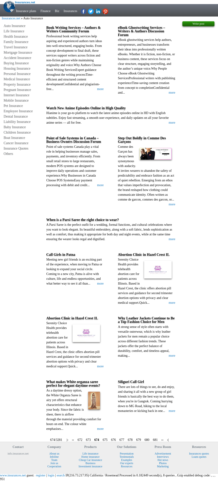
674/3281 (56, 440)
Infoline (54, 456)
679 (138, 440)
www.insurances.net (13, 475)
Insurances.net (11, 18)
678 (130, 440)
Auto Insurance (14, 26)
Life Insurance (14, 31)
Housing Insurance (17, 68)
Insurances (70, 11)
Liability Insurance (17, 122)
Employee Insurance (18, 111)
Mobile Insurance (16, 100)
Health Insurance (16, 36)
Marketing (163, 466)
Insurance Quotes (16, 148)
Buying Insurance (16, 63)
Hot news (162, 459)
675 (105, 440)
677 (122, 440)
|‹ (67, 440)
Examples (126, 459)
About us (54, 453)
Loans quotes (199, 456)
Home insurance (90, 456)
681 (155, 440)
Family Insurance (16, 42)
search (61, 475)
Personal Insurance (17, 74)
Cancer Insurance (16, 143)
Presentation (126, 453)
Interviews (163, 456)
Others (8, 154)
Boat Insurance (14, 138)
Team (54, 459)
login (51, 475)
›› (162, 440)
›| (168, 440)
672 (80, 440)
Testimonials (127, 456)
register (40, 475)
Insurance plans (26, 11)
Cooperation (54, 466)
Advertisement (163, 453)
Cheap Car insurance (90, 459)
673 (88, 440)
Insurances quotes (199, 453)
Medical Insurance (17, 79)
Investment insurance (90, 466)
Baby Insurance (15, 127)
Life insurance (90, 453)
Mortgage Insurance (18, 52)
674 (96, 440)
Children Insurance (17, 132)
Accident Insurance (17, 58)
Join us (54, 463)
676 (113, 440)
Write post (198, 23)
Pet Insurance (13, 106)
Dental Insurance (16, 116)
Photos (163, 463)
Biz (57, 11)
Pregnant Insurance (17, 90)
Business (90, 463)
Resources (126, 466)
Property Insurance (17, 84)
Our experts (126, 463)
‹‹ (73, 440)
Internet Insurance (16, 95)
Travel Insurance (15, 47)
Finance (45, 11)
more (100, 89)
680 (147, 440)
